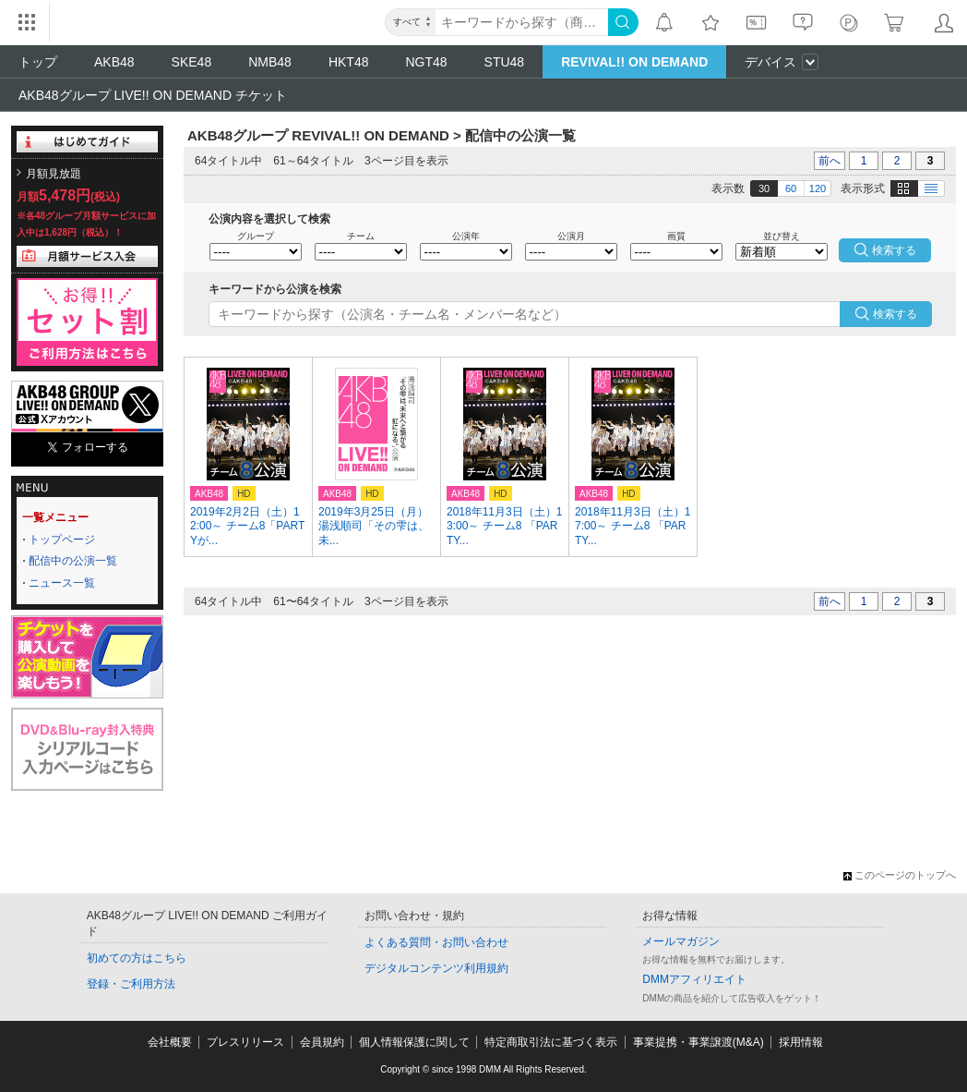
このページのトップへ (899, 874)
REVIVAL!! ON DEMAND (634, 62)
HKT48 (348, 62)
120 (817, 188)
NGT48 (426, 62)
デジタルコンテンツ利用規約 (436, 968)
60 (790, 188)
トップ (37, 62)
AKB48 (114, 62)
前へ (829, 160)
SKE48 (192, 62)
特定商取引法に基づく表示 (550, 1042)
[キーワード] (522, 22)
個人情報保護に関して (414, 1042)
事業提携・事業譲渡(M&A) (698, 1042)
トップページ (62, 539)
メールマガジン (681, 941)
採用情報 (801, 1042)
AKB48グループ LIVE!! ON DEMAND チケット (152, 95)
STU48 (504, 62)
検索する (895, 314)
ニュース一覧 (62, 582)
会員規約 (322, 1042)
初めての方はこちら (136, 958)
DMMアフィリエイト (694, 979)
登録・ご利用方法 (131, 983)
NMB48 (270, 62)
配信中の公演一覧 (73, 560)
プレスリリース (245, 1042)
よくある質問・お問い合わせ (436, 942)
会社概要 (170, 1042)
